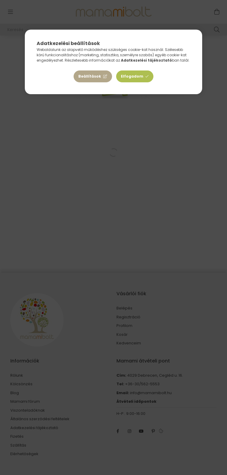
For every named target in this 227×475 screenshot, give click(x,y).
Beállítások (89, 76)
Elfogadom (132, 76)
